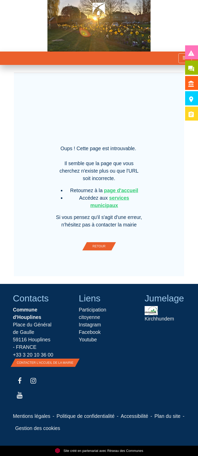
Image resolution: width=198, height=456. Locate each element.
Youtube (88, 339)
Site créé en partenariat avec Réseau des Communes (99, 451)
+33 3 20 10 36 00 (33, 355)
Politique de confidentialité (85, 416)
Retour (99, 246)
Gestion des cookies (37, 428)
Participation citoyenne (92, 313)
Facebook (90, 332)
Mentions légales (31, 416)
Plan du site (167, 416)
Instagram (90, 324)
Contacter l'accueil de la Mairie (45, 363)
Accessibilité (134, 416)
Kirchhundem (159, 314)
